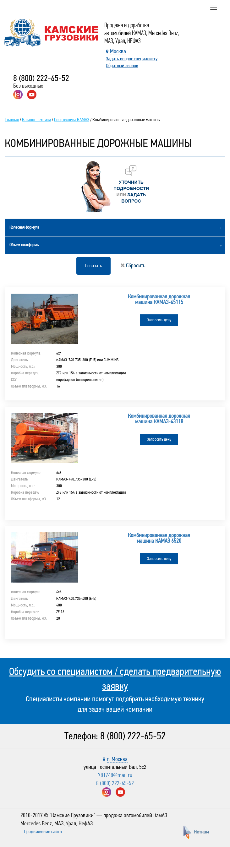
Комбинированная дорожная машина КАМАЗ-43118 (159, 418)
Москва (118, 51)
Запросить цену (159, 320)
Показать (93, 266)
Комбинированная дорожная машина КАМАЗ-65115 (159, 299)
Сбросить (132, 265)
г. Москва (117, 759)
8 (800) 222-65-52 (41, 78)
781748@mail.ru (115, 775)
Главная (12, 119)
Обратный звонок (122, 65)
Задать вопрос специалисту (131, 59)
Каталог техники (36, 119)
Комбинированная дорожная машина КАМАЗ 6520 (159, 538)
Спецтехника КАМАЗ (71, 119)
